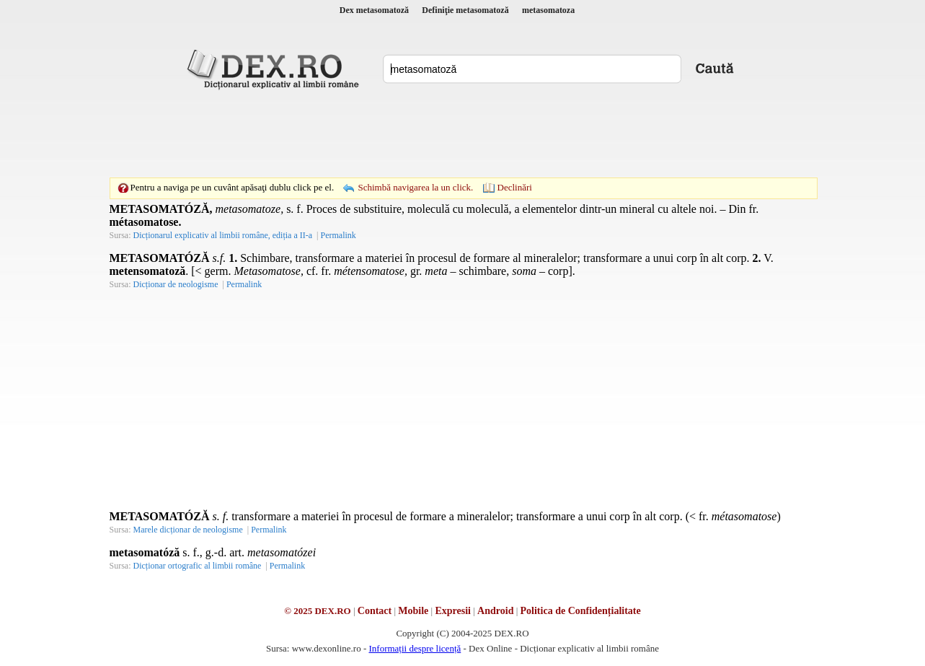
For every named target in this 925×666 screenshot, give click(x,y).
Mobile (413, 610)
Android (495, 610)
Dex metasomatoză (374, 10)
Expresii (453, 610)
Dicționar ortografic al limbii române (197, 566)
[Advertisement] (462, 133)
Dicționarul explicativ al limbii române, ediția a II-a (223, 235)
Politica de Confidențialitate (581, 610)
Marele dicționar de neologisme (188, 530)
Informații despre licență (414, 648)
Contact (374, 610)
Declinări (514, 187)
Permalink (337, 235)
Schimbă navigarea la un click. (415, 187)
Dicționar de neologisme (175, 284)
